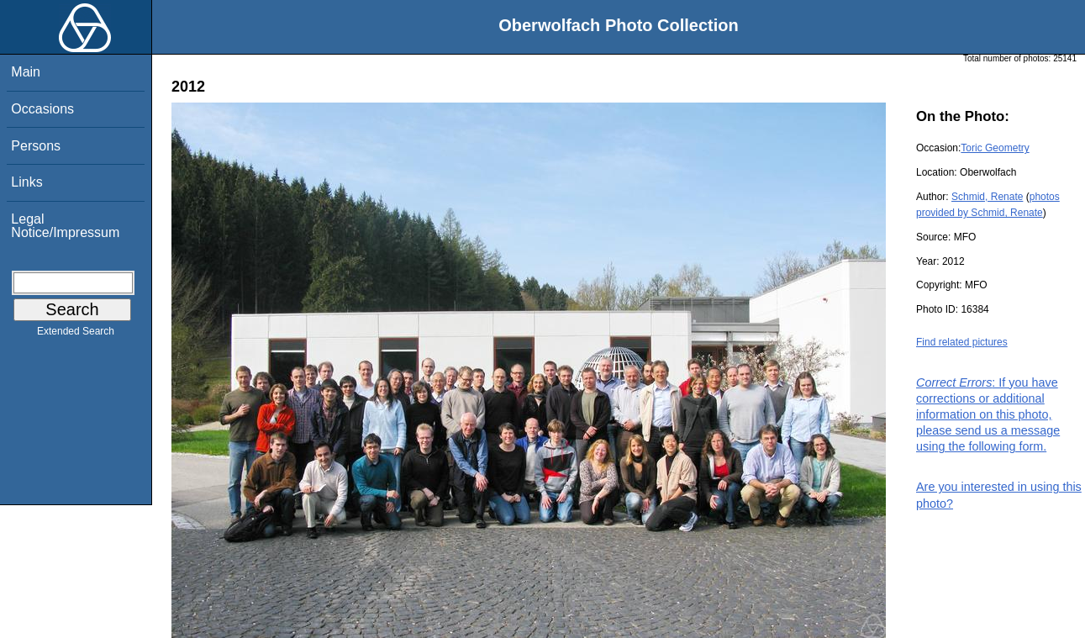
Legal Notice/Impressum (65, 226)
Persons (36, 146)
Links (26, 182)
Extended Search (75, 335)
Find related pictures (962, 342)
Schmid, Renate (987, 197)
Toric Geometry (995, 148)
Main (25, 72)
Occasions (42, 109)
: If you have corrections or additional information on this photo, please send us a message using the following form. (988, 415)
